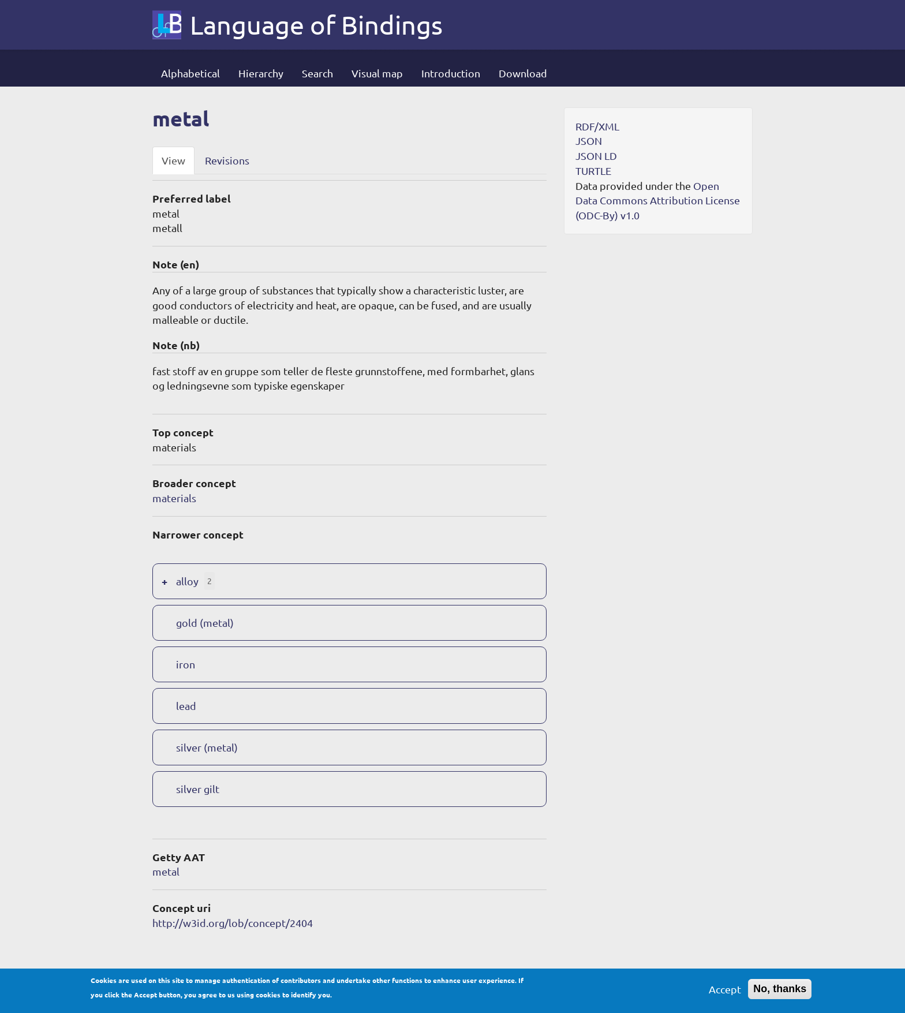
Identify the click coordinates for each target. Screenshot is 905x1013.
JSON (588, 140)
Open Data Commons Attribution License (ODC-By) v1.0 (657, 200)
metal (165, 871)
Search (317, 73)
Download (523, 73)
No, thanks (779, 992)
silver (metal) (207, 747)
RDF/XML (597, 126)
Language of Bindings (316, 24)
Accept (725, 992)
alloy (187, 581)
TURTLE (593, 171)
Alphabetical (190, 73)
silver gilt (197, 789)
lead (186, 706)
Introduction (450, 73)
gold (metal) (205, 622)
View (173, 160)
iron (185, 664)
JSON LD (596, 155)
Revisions (227, 160)
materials (174, 498)
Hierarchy (260, 73)
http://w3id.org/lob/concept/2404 (232, 923)
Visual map (377, 73)
